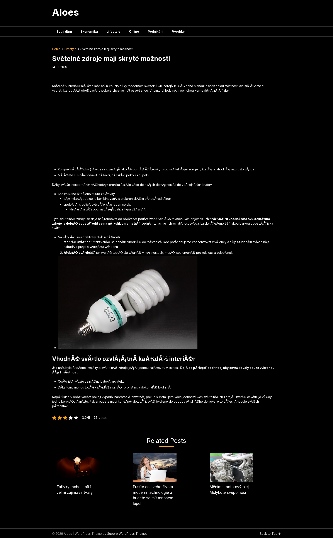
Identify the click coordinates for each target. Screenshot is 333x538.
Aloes (65, 12)
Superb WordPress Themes (127, 533)
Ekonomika (89, 31)
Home (56, 49)
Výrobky (178, 31)
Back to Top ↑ (270, 533)
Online (134, 31)
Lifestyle (113, 31)
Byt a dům (64, 31)
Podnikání (155, 31)
